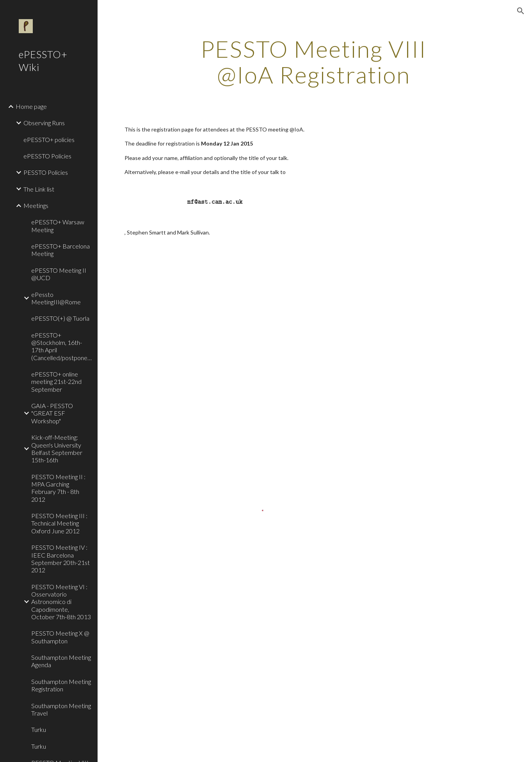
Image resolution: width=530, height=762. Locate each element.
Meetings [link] (35, 205)
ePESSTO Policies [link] (47, 156)
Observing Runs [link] (44, 122)
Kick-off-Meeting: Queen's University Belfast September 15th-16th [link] (56, 448)
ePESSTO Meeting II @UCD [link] (58, 273)
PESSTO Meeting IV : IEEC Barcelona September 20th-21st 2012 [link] (60, 559)
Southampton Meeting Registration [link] (61, 685)
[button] (520, 11)
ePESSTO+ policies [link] (49, 139)
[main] (313, 62)
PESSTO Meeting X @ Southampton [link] (60, 636)
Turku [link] (38, 729)
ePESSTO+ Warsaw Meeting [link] (57, 225)
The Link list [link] (38, 189)
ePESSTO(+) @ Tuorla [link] (60, 318)
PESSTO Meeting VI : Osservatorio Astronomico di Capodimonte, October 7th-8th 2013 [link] (61, 601)
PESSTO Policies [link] (45, 172)
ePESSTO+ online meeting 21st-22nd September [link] (56, 381)
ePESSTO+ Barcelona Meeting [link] (60, 249)
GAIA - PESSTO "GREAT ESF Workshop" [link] (52, 413)
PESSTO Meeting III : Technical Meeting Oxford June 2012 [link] (59, 523)
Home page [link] (31, 106)
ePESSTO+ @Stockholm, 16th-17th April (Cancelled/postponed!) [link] (62, 346)
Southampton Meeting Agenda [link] (61, 661)
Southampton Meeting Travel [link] (61, 709)
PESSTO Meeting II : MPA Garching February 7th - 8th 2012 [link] (58, 488)
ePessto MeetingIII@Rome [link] (56, 298)
